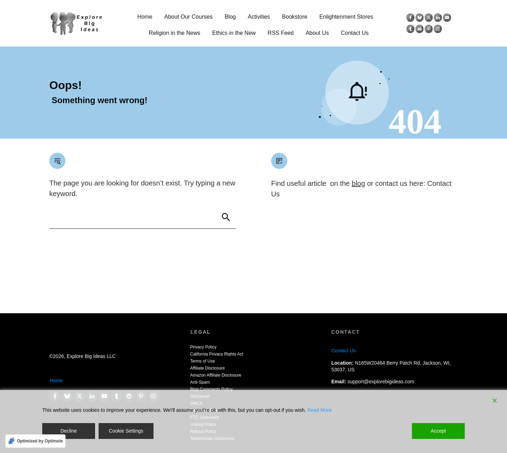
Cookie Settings (126, 431)
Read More (319, 410)
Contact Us (343, 350)
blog (358, 183)
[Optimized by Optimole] (35, 441)
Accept (438, 431)
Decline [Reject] (69, 431)
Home (56, 380)
